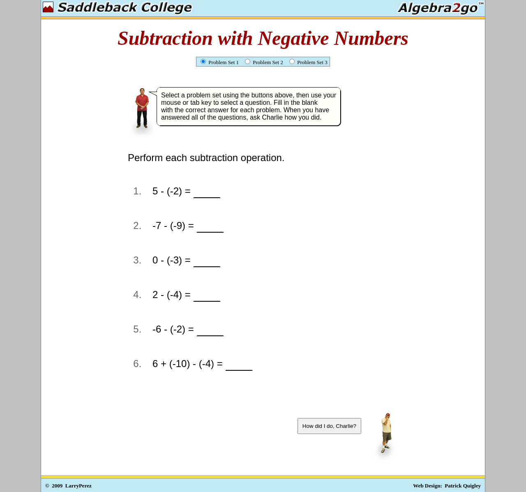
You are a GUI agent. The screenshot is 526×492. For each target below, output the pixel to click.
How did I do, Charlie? (329, 426)
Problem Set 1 (220, 62)
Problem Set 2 (264, 62)
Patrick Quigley (463, 486)
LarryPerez (78, 486)
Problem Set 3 (308, 62)
